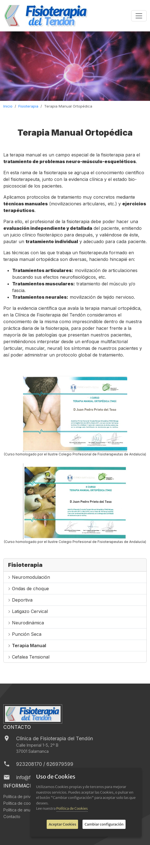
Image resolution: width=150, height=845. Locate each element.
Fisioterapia (28, 106)
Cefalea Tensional (30, 657)
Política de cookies (21, 803)
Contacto (11, 816)
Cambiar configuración (103, 824)
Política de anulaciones (24, 809)
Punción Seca (26, 634)
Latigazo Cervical (30, 611)
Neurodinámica (28, 622)
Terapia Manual (29, 645)
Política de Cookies (72, 808)
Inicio (7, 106)
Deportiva (22, 600)
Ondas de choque (30, 588)
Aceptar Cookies (62, 824)
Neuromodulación (31, 577)
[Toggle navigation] (139, 15)
